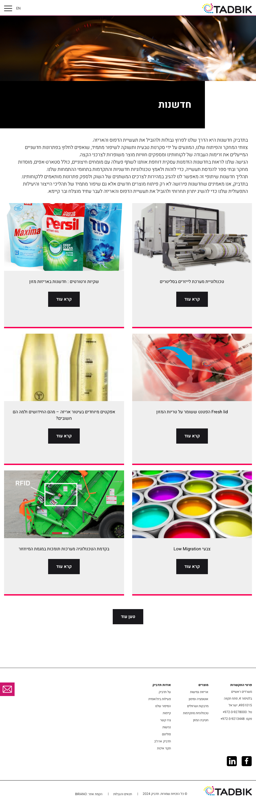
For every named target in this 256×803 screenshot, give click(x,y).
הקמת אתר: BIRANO (88, 794)
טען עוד (128, 616)
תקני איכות (164, 748)
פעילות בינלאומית (159, 699)
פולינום (166, 734)
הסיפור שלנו (163, 706)
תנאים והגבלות (122, 794)
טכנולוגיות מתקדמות (195, 713)
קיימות (167, 713)
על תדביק (165, 692)
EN (18, 8)
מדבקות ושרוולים (197, 706)
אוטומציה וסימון (198, 699)
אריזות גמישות (199, 692)
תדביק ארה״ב (162, 741)
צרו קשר (165, 720)
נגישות (166, 727)
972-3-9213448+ (233, 718)
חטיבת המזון (200, 720)
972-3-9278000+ (235, 712)
